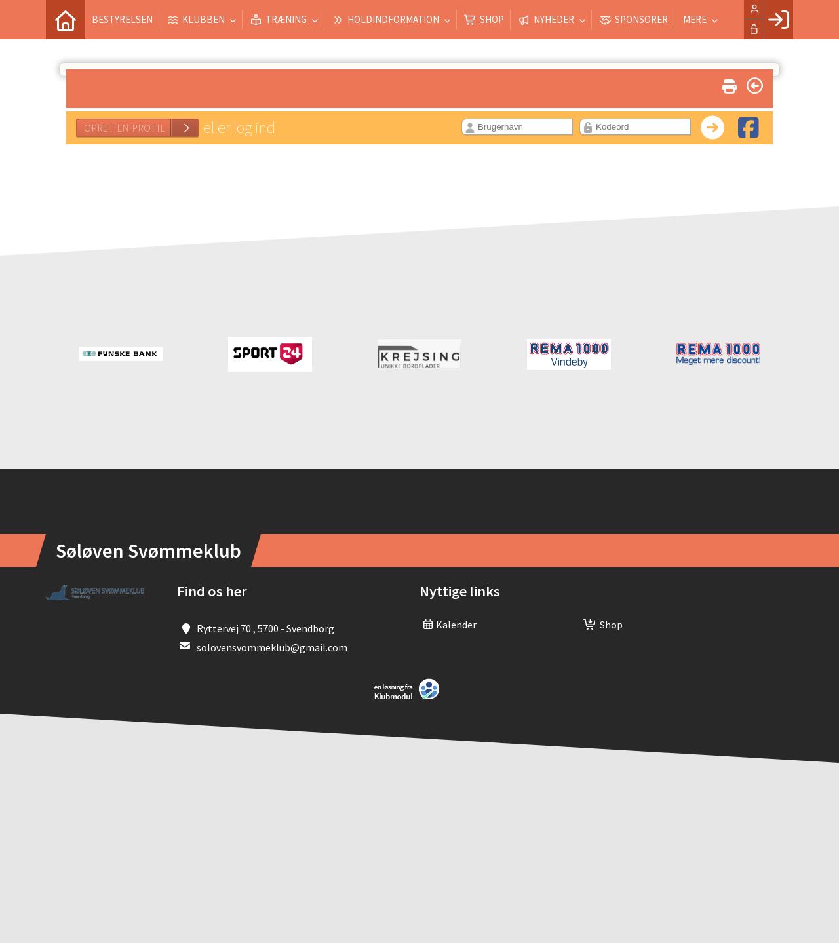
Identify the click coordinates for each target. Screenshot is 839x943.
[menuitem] (65, 19)
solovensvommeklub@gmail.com (272, 647)
